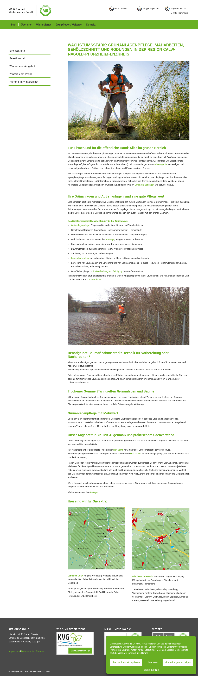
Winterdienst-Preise (20, 74)
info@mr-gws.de (150, 8)
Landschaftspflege (80, 258)
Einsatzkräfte (17, 50)
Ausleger (110, 239)
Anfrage (94, 492)
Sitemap (40, 651)
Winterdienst (95, 279)
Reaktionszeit (17, 58)
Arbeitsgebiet (161, 164)
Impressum (14, 651)
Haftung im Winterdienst (23, 81)
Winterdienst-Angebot (22, 66)
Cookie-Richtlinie (151, 669)
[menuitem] (13, 24)
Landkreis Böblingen (144, 184)
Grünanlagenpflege (80, 225)
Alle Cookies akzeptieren (126, 662)
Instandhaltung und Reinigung (107, 271)
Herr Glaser (135, 453)
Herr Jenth (118, 449)
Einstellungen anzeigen (177, 662)
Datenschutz (27, 651)
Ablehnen (152, 662)
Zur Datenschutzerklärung (136, 653)
